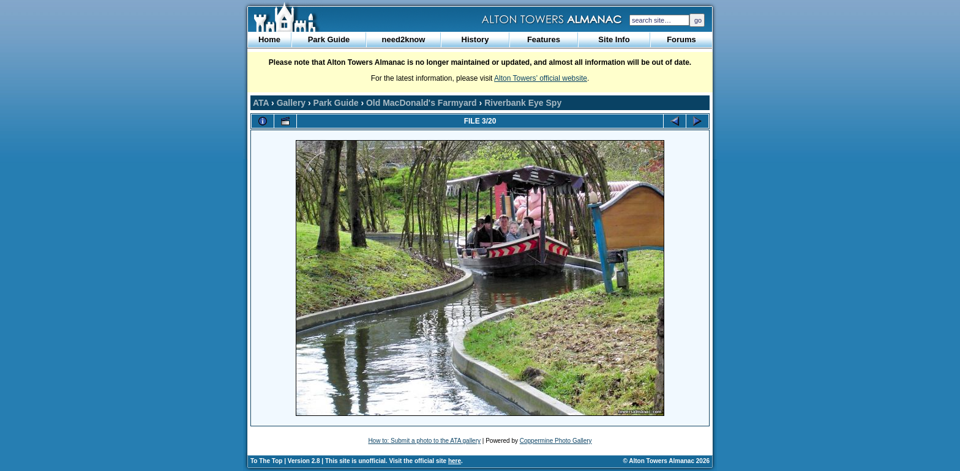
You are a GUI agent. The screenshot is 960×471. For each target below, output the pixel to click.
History (475, 39)
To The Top (266, 461)
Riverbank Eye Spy (522, 103)
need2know (404, 39)
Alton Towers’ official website (540, 78)
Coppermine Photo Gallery (556, 440)
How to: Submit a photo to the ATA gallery (424, 440)
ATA (261, 103)
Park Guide (329, 39)
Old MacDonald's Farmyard (421, 103)
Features (543, 39)
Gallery (291, 103)
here (454, 461)
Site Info (613, 39)
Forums (681, 39)
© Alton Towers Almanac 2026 (666, 461)
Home (269, 39)
